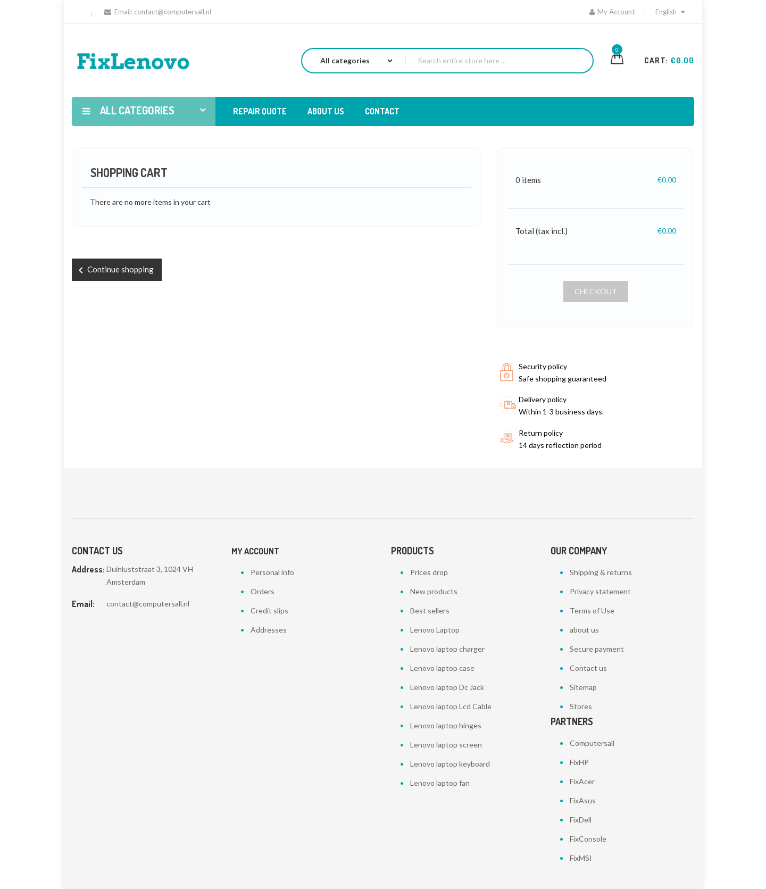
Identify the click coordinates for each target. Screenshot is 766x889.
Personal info (272, 572)
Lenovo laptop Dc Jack (447, 687)
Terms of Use (592, 610)
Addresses (269, 629)
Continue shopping (114, 270)
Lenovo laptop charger (447, 648)
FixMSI (581, 857)
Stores (581, 706)
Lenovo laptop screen (446, 744)
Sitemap (583, 687)
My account (255, 551)
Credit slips (269, 610)
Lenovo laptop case (442, 667)
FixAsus (583, 800)
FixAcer (582, 781)
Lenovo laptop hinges (445, 725)
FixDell (581, 819)
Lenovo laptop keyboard (450, 763)
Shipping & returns (601, 572)
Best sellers (429, 610)
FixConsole (588, 838)
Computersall (592, 742)
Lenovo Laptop (435, 629)
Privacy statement (600, 591)
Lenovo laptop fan (440, 782)
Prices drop (429, 572)
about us (584, 629)
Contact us (588, 667)
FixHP (579, 762)
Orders (262, 591)
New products (433, 591)
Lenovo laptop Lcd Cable (451, 706)
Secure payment (597, 648)
